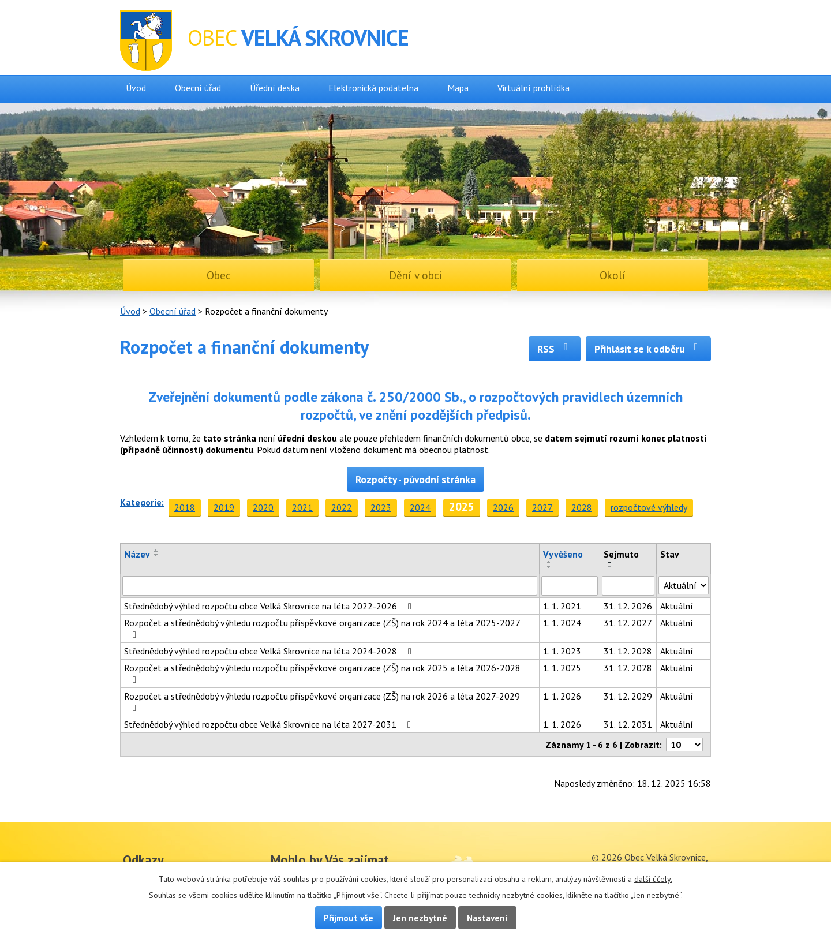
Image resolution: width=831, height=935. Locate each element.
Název (137, 554)
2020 (263, 507)
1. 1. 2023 (562, 651)
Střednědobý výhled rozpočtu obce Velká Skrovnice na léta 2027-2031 (269, 724)
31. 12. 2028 (628, 651)
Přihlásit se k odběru (648, 349)
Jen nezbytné (420, 917)
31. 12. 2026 (628, 606)
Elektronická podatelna (373, 88)
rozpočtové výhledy (649, 507)
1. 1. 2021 (562, 606)
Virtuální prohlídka (533, 88)
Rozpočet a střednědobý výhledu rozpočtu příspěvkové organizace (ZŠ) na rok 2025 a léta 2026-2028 (322, 673)
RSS (554, 349)
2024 (420, 507)
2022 (341, 507)
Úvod (136, 88)
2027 (542, 507)
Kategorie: (142, 502)
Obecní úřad (198, 88)
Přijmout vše (348, 917)
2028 (581, 507)
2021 (302, 507)
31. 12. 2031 (628, 724)
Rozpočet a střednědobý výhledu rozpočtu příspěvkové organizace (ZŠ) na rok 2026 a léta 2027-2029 (322, 701)
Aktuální (676, 606)
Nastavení (487, 917)
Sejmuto (621, 554)
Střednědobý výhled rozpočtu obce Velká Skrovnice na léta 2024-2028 (269, 651)
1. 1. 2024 (562, 623)
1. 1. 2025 (562, 668)
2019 (224, 507)
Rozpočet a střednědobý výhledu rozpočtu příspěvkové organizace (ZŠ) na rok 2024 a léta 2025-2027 (322, 628)
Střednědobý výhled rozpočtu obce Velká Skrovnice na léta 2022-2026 (269, 606)
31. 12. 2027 (628, 623)
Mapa (458, 88)
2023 (380, 507)
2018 (184, 507)
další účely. (653, 879)
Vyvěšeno (563, 554)
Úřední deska (275, 88)
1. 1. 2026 (562, 696)
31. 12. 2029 (628, 696)
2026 (503, 507)
